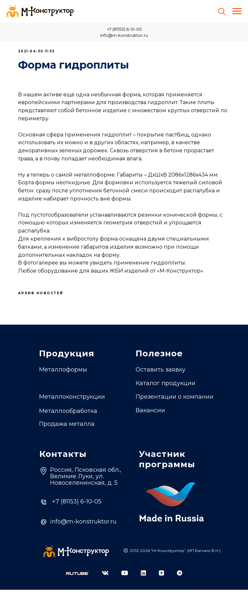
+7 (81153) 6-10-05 (124, 29)
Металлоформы (63, 372)
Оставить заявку (160, 372)
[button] (221, 11)
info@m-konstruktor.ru (124, 35)
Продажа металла (67, 427)
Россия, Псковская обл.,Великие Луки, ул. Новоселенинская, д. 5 (85, 479)
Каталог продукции (165, 386)
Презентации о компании (174, 400)
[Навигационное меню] (237, 11)
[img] (77, 576)
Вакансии (150, 413)
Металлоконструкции (72, 400)
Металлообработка (68, 414)
